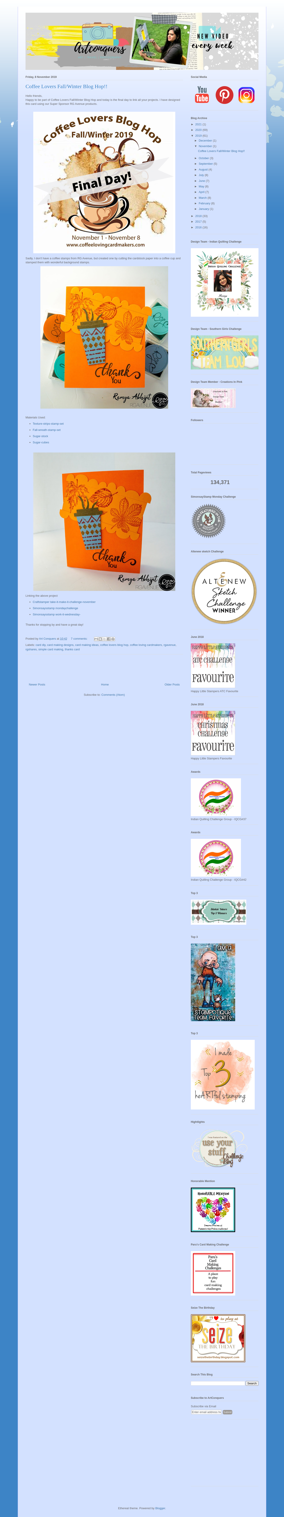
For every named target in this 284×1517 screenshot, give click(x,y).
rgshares (31, 649)
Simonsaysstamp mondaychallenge (55, 608)
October (204, 158)
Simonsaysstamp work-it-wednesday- (57, 614)
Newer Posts (37, 684)
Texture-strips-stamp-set (48, 423)
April (202, 192)
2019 (199, 135)
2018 (199, 216)
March (203, 197)
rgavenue (170, 645)
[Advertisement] (224, 1455)
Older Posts (172, 684)
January (204, 209)
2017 (199, 221)
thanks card (72, 649)
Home (105, 684)
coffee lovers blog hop (114, 645)
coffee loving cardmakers (146, 645)
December (206, 140)
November (206, 146)
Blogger (160, 1508)
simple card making (50, 649)
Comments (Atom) (113, 694)
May (202, 186)
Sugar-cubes (41, 442)
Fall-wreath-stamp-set (47, 430)
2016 (199, 227)
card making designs (60, 645)
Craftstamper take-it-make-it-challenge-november (64, 602)
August (204, 169)
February (205, 203)
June (202, 181)
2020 (199, 130)
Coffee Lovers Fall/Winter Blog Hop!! (66, 86)
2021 (199, 124)
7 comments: (79, 638)
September (206, 163)
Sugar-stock (40, 436)
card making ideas (87, 645)
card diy (41, 645)
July (202, 175)
